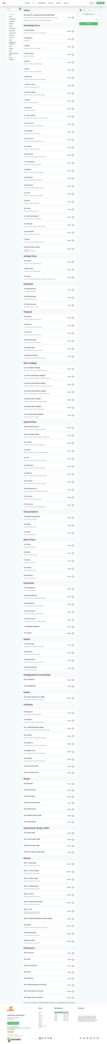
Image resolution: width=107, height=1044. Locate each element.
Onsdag (61, 1015)
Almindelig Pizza (12, 19)
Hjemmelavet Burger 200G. (13, 54)
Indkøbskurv (41, 3)
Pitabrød (11, 26)
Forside (27, 3)
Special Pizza (12, 30)
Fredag (61, 1018)
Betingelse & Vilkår (42, 1025)
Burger (10, 51)
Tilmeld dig (100, 3)
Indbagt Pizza (12, 21)
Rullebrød (11, 23)
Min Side (58, 3)
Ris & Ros (51, 3)
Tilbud (10, 16)
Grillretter (11, 48)
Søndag (61, 1020)
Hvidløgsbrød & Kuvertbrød (12, 43)
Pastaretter (11, 37)
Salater (10, 40)
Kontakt (65, 3)
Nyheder (40, 1020)
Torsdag (61, 1016)
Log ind (91, 3)
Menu (33, 3)
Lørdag (61, 1019)
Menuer (10, 57)
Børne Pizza (11, 35)
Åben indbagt (12, 28)
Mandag (61, 1012)
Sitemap (40, 1027)
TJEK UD (88, 23)
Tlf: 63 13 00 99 (10, 1019)
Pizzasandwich (12, 33)
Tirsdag (61, 1013)
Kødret (10, 46)
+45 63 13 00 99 (13, 1023)
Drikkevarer (11, 59)
